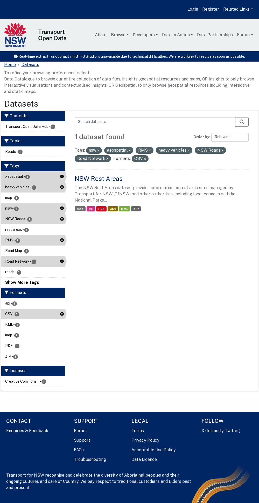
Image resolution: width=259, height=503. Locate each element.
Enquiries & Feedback (27, 430)
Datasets (30, 64)
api (90, 209)
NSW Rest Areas (99, 178)
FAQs (79, 449)
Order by (201, 137)
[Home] (10, 65)
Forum (243, 34)
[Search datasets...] (155, 121)
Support (82, 440)
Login (192, 9)
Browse (118, 34)
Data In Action (176, 34)
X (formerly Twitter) (220, 430)
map (80, 209)
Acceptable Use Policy (153, 449)
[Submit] (242, 122)
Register (210, 9)
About (101, 34)
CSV (113, 209)
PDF (101, 209)
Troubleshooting (90, 459)
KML (124, 209)
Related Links (236, 9)
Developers (144, 34)
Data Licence (144, 459)
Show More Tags (22, 282)
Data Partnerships (215, 34)
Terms (137, 430)
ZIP (136, 209)
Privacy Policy (145, 440)
